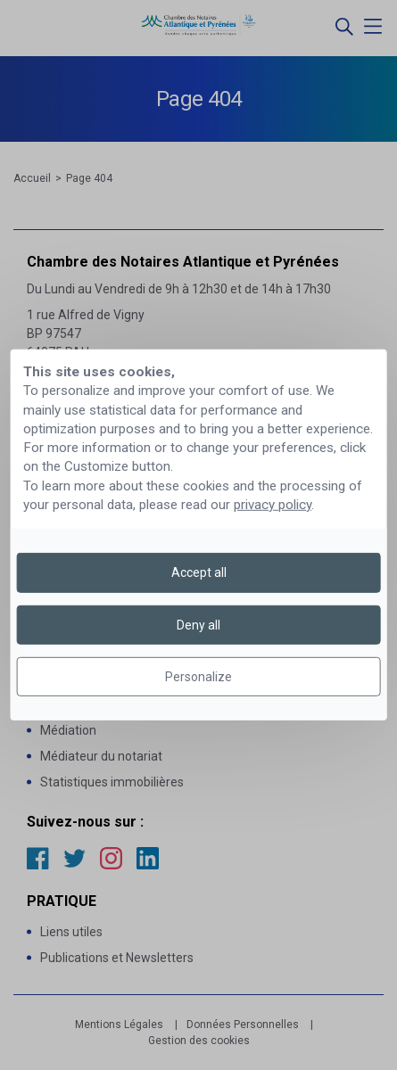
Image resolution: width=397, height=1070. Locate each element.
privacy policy (272, 505)
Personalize (198, 677)
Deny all (198, 625)
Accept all (199, 572)
